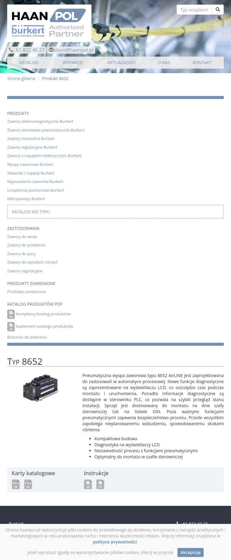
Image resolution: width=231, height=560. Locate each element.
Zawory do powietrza (26, 245)
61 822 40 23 (30, 50)
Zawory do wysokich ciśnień (32, 262)
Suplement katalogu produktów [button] (44, 326)
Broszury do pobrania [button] (27, 337)
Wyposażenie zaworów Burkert (35, 181)
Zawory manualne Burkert (31, 138)
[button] (16, 484)
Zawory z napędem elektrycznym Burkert (44, 155)
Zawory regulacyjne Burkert (32, 147)
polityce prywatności (115, 542)
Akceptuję (190, 552)
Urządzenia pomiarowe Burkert (35, 190)
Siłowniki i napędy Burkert (30, 173)
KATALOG (29, 62)
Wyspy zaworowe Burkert (30, 164)
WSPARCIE (73, 62)
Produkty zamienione (26, 291)
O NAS (164, 62)
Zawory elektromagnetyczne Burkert (40, 121)
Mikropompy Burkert (26, 198)
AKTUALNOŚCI (121, 62)
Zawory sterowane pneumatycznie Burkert (46, 130)
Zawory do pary (21, 253)
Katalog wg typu (31, 212)
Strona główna (21, 78)
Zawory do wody (22, 236)
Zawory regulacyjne (24, 271)
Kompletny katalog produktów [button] (43, 314)
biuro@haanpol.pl (74, 50)
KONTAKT (201, 62)
